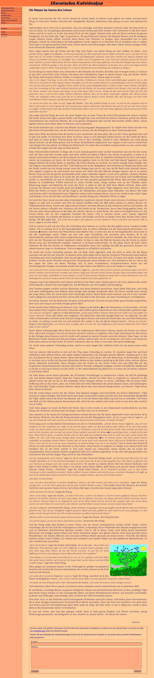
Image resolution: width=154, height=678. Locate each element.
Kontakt (3, 32)
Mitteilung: (34, 647)
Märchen (3, 13)
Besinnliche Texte (6, 15)
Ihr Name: (34, 641)
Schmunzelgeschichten (7, 8)
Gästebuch (4, 28)
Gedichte (3, 22)
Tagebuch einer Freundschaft (9, 20)
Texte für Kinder (5, 17)
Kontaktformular (39, 631)
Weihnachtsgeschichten (7, 10)
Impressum (4, 34)
